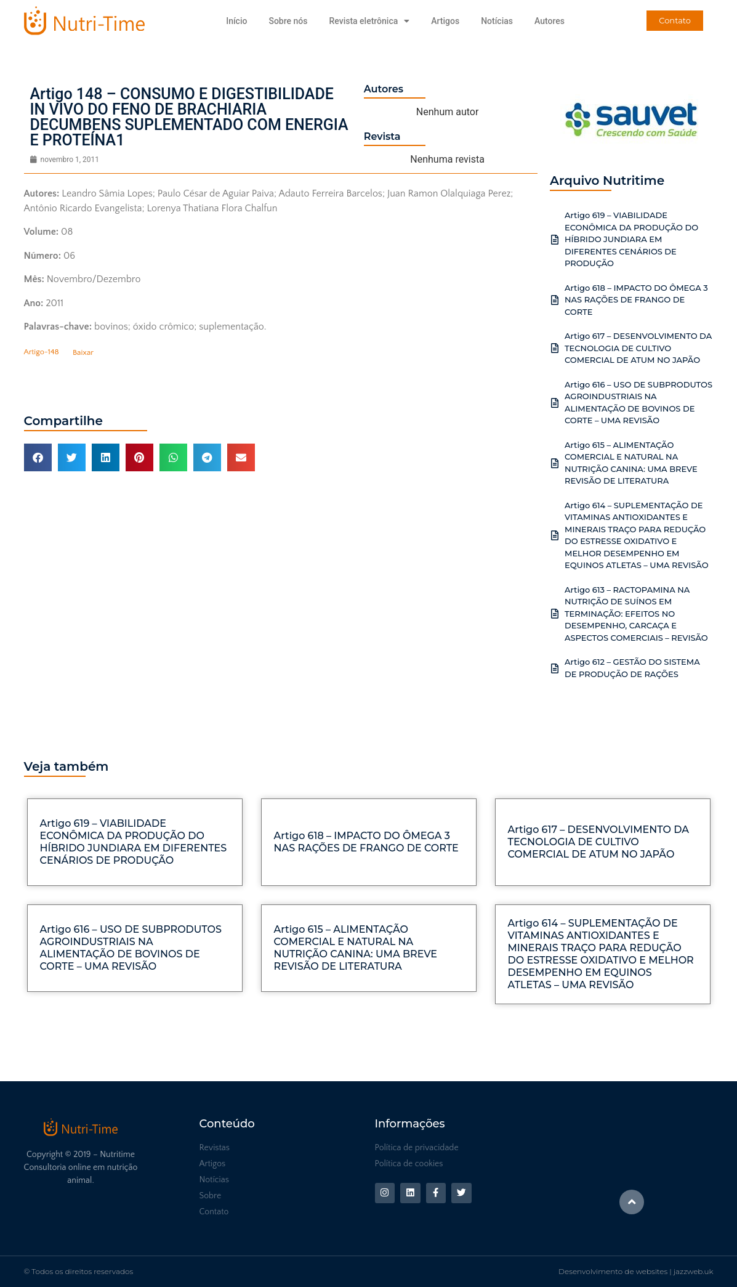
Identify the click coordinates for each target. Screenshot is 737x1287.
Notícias (497, 21)
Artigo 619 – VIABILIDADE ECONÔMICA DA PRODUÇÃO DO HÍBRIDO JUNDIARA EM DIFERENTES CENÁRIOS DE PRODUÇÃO (631, 239)
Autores (549, 21)
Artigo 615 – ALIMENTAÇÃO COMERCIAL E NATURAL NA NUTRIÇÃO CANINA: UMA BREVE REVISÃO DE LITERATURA (356, 948)
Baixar (83, 352)
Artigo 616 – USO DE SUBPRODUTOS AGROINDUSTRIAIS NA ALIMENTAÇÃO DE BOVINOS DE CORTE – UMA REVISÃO (131, 948)
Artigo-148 (41, 352)
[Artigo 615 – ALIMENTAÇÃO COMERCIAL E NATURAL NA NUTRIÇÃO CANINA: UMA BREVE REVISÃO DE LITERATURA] (555, 463)
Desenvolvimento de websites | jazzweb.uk (635, 1271)
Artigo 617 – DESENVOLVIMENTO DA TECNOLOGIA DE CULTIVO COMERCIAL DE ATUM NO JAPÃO (638, 348)
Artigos (445, 21)
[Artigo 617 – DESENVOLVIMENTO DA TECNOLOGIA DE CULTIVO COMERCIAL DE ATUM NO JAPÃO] (555, 348)
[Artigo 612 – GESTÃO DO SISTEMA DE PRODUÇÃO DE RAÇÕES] (555, 668)
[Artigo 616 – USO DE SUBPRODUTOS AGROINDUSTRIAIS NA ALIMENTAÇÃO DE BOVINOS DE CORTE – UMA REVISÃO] (555, 403)
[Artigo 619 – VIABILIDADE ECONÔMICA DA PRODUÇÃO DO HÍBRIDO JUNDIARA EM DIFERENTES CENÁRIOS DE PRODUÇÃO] (555, 240)
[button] (38, 457)
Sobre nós (287, 21)
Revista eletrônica (369, 20)
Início (236, 21)
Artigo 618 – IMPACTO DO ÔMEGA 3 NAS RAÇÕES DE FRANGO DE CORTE (636, 300)
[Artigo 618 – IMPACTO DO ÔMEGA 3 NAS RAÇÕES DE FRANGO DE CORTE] (555, 300)
